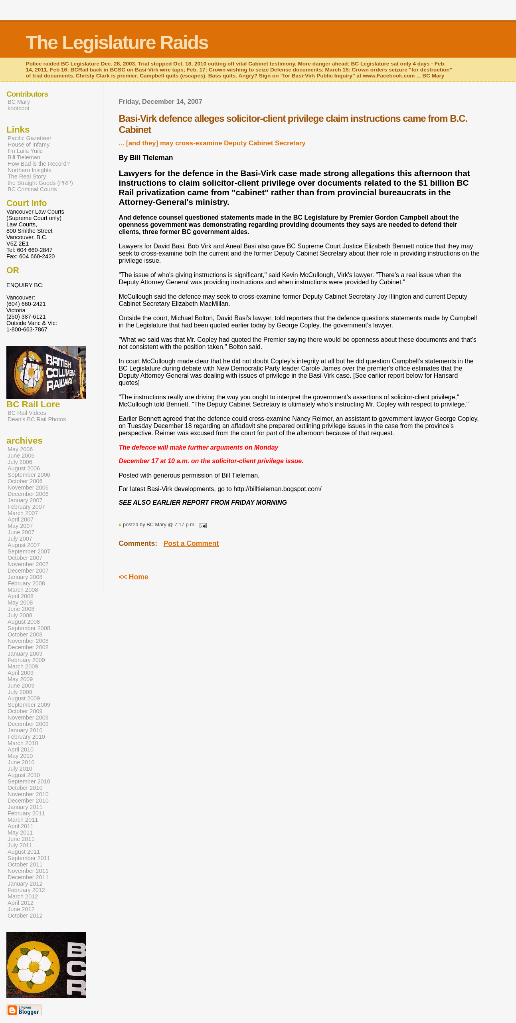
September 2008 (29, 628)
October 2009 (25, 711)
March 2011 (23, 820)
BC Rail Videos (27, 413)
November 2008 (28, 641)
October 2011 (25, 864)
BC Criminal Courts (32, 189)
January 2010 (25, 730)
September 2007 (29, 551)
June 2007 (21, 532)
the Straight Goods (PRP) (40, 183)
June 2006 (21, 455)
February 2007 (26, 507)
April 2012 (21, 903)
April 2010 (21, 749)
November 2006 (28, 487)
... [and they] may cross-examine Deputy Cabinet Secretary (212, 143)
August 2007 (24, 545)
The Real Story (27, 176)
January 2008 (25, 577)
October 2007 (25, 558)
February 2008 (26, 583)
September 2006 (29, 475)
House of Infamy (28, 144)
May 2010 (20, 756)
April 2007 (21, 519)
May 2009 (20, 679)
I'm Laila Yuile (25, 151)
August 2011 (24, 852)
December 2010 (28, 800)
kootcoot (19, 108)
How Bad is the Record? (39, 164)
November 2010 (28, 794)
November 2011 (28, 871)
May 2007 (20, 526)
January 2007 (25, 500)
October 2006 (25, 481)
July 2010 (20, 768)
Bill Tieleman (24, 157)
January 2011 (25, 807)
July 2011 (20, 845)
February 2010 (26, 737)
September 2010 (29, 781)
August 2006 (24, 468)
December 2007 (28, 570)
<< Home (133, 577)
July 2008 (20, 615)
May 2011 (20, 832)
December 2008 (28, 647)
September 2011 (29, 858)
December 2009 (28, 724)
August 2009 (24, 698)
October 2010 (25, 788)
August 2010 (24, 775)
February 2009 (26, 660)
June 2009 (21, 685)
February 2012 (26, 890)
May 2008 (20, 602)
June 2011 (21, 839)
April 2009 (21, 673)
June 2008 (21, 609)
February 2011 (26, 813)
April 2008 (21, 596)
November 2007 (28, 564)
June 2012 (21, 909)
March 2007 (23, 513)
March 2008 (23, 590)
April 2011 (21, 826)
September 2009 (29, 705)
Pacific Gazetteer (29, 138)
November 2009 (28, 717)
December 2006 (28, 494)
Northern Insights (29, 170)
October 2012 (25, 915)
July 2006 (20, 462)
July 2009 (20, 692)
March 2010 (23, 743)
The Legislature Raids (117, 42)
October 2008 (25, 634)
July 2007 (20, 538)
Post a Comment (191, 543)
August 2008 (24, 622)
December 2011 (28, 877)
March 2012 (23, 896)
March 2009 (23, 666)
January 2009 (25, 653)
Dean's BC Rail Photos (37, 419)
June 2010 (21, 762)
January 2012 (25, 883)
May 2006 (20, 449)
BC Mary (19, 102)
